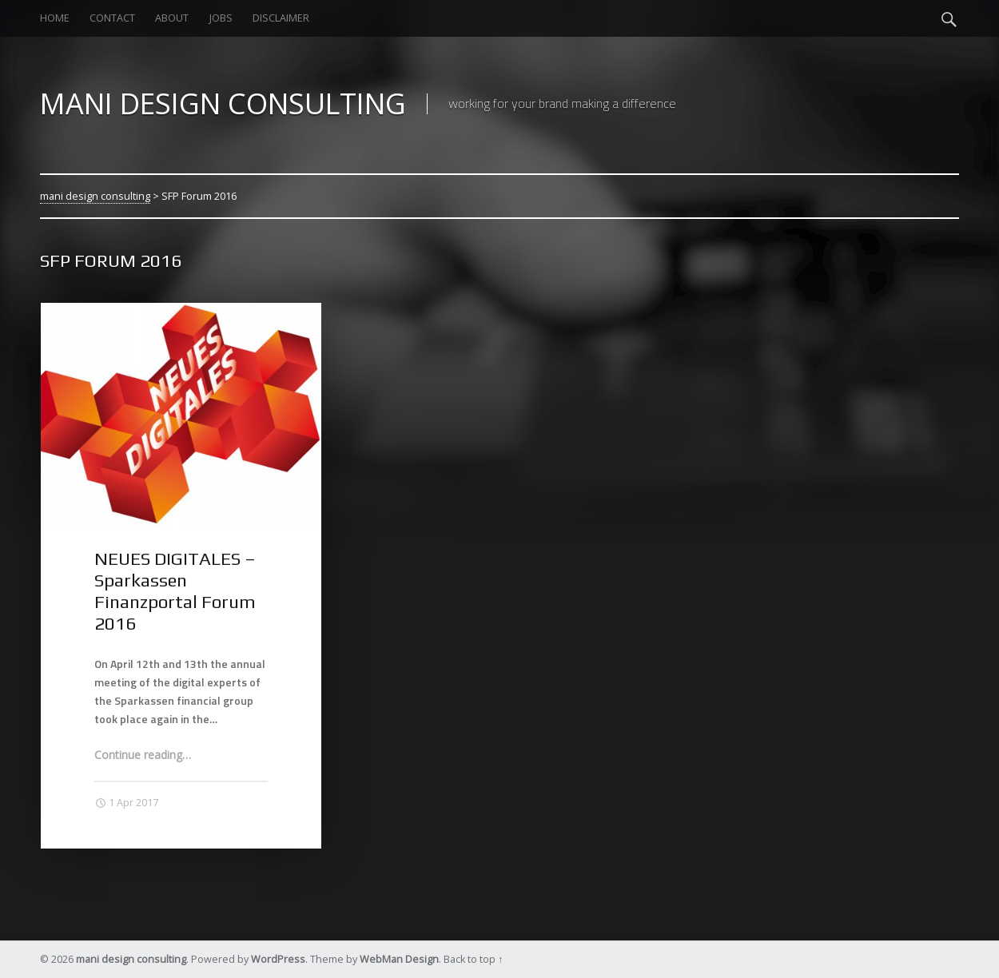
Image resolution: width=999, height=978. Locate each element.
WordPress (278, 959)
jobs (221, 18)
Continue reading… (142, 754)
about (172, 18)
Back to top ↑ (473, 959)
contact (112, 18)
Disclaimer (281, 18)
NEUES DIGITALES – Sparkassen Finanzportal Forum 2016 (175, 591)
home (55, 18)
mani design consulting (95, 196)
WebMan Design (399, 959)
